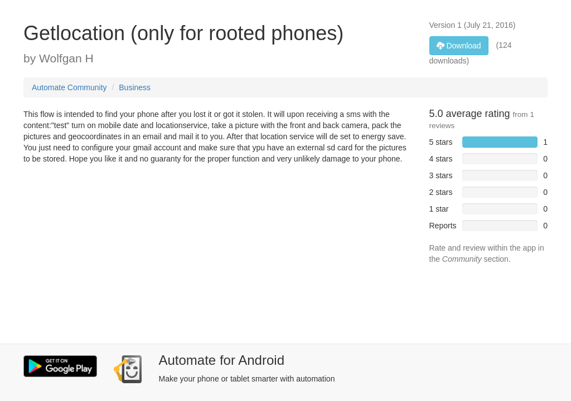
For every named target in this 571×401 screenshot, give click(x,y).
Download (459, 45)
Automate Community (69, 87)
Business (135, 87)
